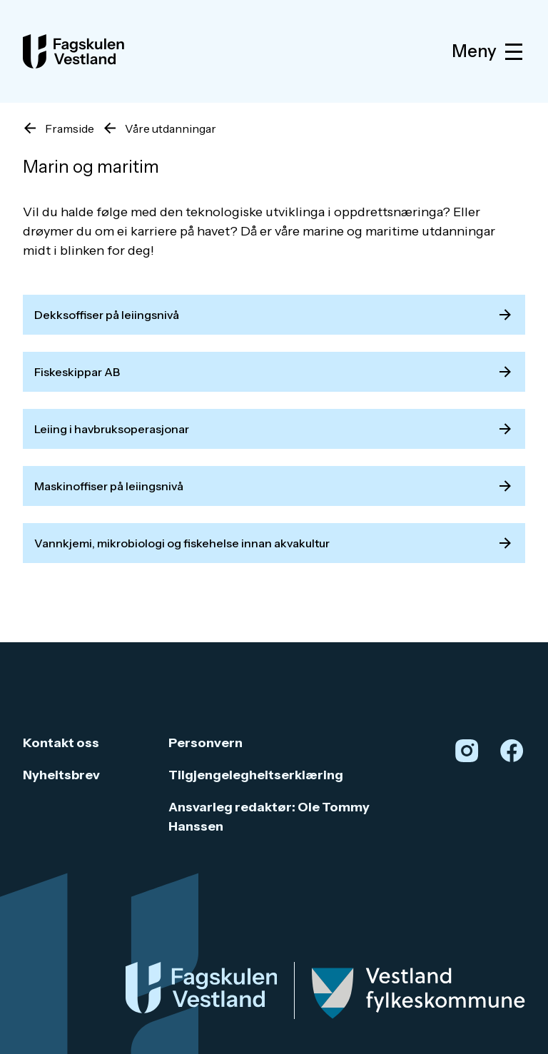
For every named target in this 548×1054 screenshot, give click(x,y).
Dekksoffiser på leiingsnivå (274, 314)
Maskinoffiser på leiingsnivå (274, 486)
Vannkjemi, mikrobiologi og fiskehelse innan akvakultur (274, 543)
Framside (69, 128)
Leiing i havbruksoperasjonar (274, 428)
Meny (488, 52)
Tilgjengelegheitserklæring (255, 775)
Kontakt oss (61, 743)
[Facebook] (511, 751)
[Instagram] (466, 751)
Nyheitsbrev (61, 775)
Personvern (205, 743)
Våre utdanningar (170, 128)
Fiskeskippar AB (274, 371)
